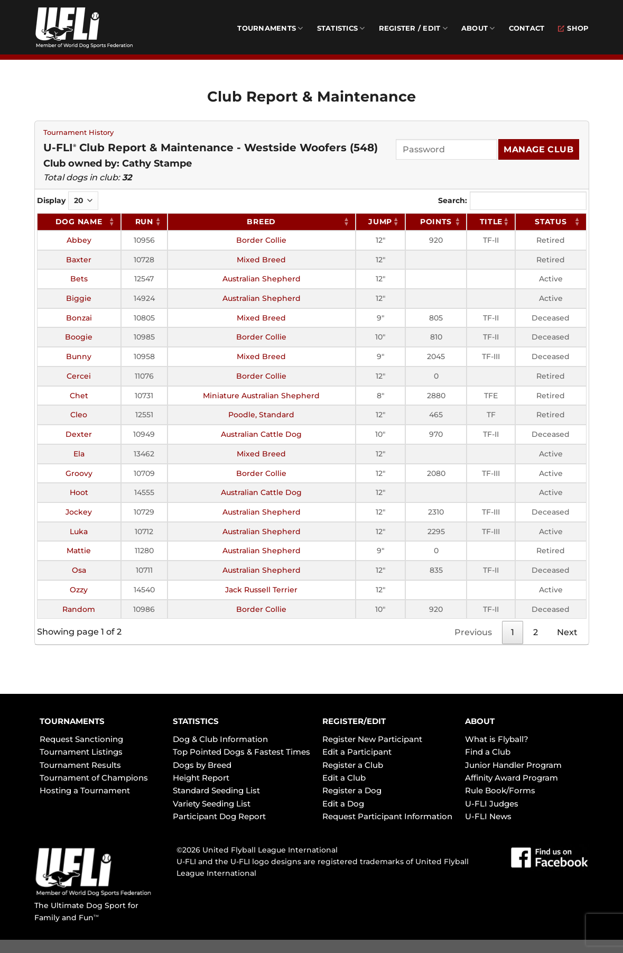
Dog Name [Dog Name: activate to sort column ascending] (79, 221)
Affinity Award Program (511, 778)
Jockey (79, 512)
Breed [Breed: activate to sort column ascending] (261, 221)
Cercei (79, 376)
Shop (573, 28)
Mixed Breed (261, 259)
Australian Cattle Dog (261, 434)
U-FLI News (488, 816)
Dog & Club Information (220, 739)
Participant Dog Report (219, 816)
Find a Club (487, 752)
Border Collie (261, 240)
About (478, 28)
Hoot (79, 492)
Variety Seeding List (211, 804)
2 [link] (535, 632)
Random (78, 609)
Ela (79, 454)
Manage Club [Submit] (538, 149)
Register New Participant (372, 739)
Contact (527, 28)
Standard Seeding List (216, 790)
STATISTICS (196, 721)
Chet (79, 395)
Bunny (78, 356)
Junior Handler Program (513, 765)
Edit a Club (344, 778)
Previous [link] (473, 632)
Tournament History (78, 132)
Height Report (201, 778)
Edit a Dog (343, 804)
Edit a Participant (357, 752)
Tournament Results (80, 765)
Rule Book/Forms (500, 790)
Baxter (78, 259)
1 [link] (512, 632)
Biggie (78, 298)
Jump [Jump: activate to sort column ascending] (380, 221)
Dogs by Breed (202, 765)
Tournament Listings (81, 752)
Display (67, 200)
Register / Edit (413, 28)
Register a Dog (352, 790)
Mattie (79, 550)
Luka (79, 531)
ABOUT (480, 721)
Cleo (78, 414)
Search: (512, 200)
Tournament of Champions (94, 778)
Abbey (79, 240)
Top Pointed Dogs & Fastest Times (241, 752)
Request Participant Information (387, 816)
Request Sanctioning (81, 739)
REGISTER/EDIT (354, 721)
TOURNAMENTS (72, 721)
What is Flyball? (496, 739)
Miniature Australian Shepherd (261, 395)
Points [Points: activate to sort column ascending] (436, 221)
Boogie (78, 337)
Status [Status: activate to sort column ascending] (550, 221)
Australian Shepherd (261, 278)
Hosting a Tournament (85, 790)
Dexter (79, 434)
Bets (79, 278)
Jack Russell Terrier (261, 589)
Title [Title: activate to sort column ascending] (491, 221)
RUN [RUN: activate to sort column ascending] (144, 221)
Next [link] (567, 632)
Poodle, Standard (261, 414)
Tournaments (270, 28)
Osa (79, 570)
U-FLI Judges (491, 804)
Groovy (79, 473)
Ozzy (79, 589)
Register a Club (352, 765)
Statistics (341, 28)
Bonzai (79, 318)
